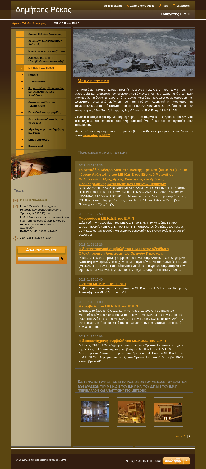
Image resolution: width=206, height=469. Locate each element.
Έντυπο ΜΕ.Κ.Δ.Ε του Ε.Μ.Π (102, 284)
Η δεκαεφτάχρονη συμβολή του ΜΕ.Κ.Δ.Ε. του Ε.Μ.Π (122, 341)
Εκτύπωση (183, 5)
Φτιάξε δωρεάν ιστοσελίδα (143, 461)
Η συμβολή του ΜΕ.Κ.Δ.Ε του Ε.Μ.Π (108, 306)
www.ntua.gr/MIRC (96, 135)
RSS (165, 5)
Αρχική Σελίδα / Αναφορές (29, 23)
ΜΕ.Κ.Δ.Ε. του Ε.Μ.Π (93, 81)
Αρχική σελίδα (113, 5)
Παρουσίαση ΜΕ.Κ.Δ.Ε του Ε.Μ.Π (106, 218)
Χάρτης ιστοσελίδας (142, 5)
